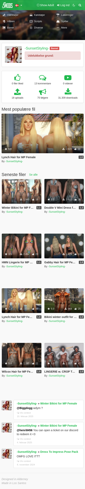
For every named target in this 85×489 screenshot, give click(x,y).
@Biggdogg (24, 408)
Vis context (24, 413)
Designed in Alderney (15, 479)
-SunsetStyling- (37, 48)
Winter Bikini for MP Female (58, 403)
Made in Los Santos (14, 483)
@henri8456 (24, 430)
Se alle (33, 174)
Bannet (54, 48)
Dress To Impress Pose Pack (59, 451)
